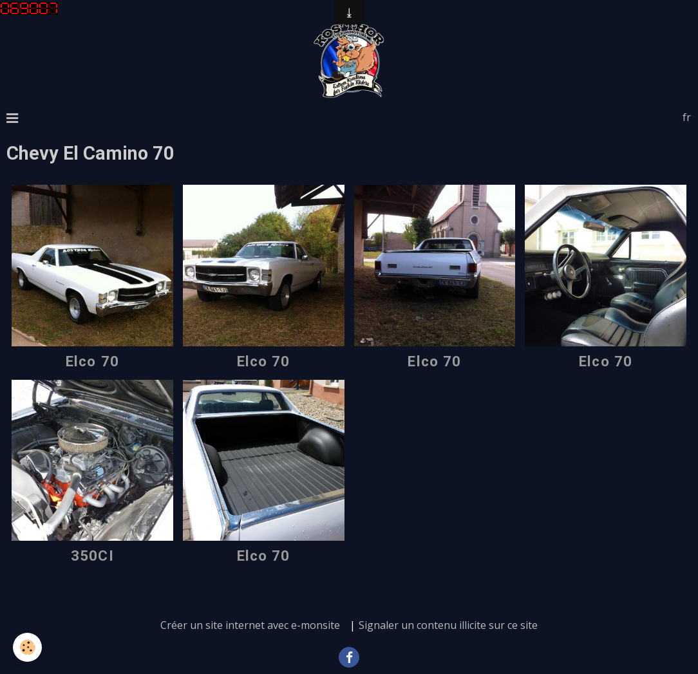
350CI (92, 555)
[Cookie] (27, 647)
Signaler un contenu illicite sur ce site (448, 625)
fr (687, 117)
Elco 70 (92, 361)
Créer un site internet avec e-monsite (250, 625)
